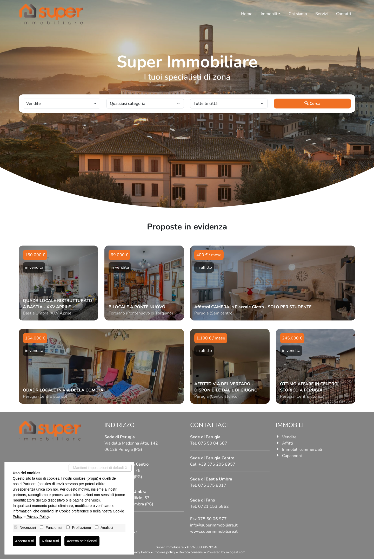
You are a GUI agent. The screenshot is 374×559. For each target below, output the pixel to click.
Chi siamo (298, 14)
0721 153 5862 (213, 506)
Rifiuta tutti (50, 541)
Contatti (343, 14)
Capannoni (292, 456)
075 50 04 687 (212, 443)
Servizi (321, 14)
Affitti (287, 443)
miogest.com (235, 552)
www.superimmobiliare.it (214, 531)
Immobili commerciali (302, 449)
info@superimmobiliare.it (214, 525)
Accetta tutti (24, 541)
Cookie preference (74, 511)
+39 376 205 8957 (216, 464)
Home (246, 14)
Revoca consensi (191, 552)
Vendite (289, 437)
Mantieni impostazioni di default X (100, 468)
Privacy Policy (139, 552)
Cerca (312, 103)
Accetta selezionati (82, 541)
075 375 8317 (212, 485)
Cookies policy (164, 552)
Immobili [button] (269, 14)
